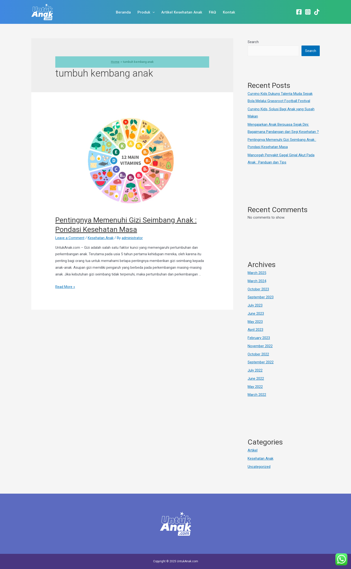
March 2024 (257, 281)
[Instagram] (308, 12)
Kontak (229, 12)
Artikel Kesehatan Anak (181, 12)
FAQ (212, 12)
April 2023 (255, 329)
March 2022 (257, 394)
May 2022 (255, 387)
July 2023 (255, 305)
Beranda (123, 12)
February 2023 (259, 338)
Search (253, 42)
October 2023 (258, 289)
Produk (146, 12)
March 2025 (257, 273)
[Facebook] (299, 12)
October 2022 (258, 354)
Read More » (65, 287)
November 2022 (260, 346)
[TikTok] (317, 12)
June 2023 (256, 313)
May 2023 (255, 322)
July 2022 (255, 370)
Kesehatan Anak (100, 238)
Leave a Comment (69, 238)
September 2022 (261, 362)
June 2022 (256, 378)
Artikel (252, 450)
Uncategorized (259, 466)
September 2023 (261, 297)
